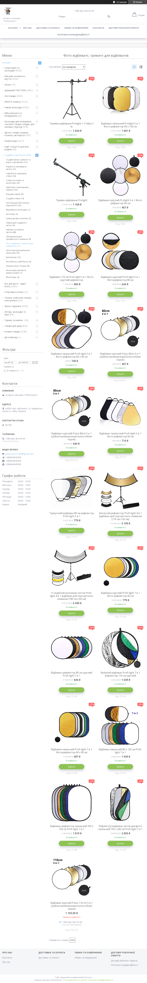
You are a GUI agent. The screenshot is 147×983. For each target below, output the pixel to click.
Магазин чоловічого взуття (14, 77)
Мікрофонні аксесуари (16, 209)
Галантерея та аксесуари (12, 69)
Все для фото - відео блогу (15, 285)
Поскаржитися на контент (75, 980)
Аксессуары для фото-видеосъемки (16, 271)
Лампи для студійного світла (16, 224)
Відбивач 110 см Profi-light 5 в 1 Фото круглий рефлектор (71, 278)
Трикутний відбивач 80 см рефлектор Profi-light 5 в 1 (71, 515)
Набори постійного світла (15, 230)
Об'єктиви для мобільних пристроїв (18, 251)
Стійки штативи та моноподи (15, 181)
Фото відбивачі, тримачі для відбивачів (19, 244)
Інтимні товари (12, 331)
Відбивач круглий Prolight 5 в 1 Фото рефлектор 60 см (120, 202)
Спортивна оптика (13, 292)
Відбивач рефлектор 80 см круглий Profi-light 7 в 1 (71, 674)
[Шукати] (108, 16)
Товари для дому (13, 325)
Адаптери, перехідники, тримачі (17, 188)
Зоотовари (10, 96)
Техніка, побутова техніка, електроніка (18, 299)
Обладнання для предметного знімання (17, 237)
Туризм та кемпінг (13, 320)
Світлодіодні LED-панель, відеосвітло (18, 204)
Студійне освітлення (14, 155)
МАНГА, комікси (12, 101)
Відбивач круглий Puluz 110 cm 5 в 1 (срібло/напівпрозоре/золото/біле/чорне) (72, 905)
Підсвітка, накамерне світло (16, 167)
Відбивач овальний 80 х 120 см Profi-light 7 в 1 (120, 751)
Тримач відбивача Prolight (71, 200)
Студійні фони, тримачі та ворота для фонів (18, 161)
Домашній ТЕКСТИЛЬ (15, 90)
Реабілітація (10, 141)
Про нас (27, 28)
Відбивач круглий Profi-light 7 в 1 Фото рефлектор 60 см (120, 594)
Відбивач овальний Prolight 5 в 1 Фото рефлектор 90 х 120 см (120, 125)
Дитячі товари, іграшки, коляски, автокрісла (16, 134)
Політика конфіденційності (73, 34)
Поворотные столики (16, 266)
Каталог (13, 28)
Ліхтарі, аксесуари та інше (15, 313)
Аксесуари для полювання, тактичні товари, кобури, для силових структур (19, 124)
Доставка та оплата (48, 28)
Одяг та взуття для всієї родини (16, 148)
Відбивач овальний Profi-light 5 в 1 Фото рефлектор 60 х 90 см (71, 355)
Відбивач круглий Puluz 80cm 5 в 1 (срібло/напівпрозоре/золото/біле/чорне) (71, 436)
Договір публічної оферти (124, 28)
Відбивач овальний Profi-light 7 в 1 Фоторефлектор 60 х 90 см (71, 751)
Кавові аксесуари (13, 107)
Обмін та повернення (76, 28)
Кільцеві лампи (13, 194)
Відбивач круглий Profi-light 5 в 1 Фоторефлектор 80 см (120, 278)
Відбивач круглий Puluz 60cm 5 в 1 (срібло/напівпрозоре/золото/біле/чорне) (120, 356)
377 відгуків (121, 2)
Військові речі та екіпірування (13, 114)
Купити (71, 140)
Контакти (98, 28)
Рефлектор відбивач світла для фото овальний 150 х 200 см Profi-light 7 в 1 (120, 828)
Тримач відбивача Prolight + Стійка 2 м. (71, 125)
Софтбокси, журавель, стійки (16, 174)
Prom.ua (88, 977)
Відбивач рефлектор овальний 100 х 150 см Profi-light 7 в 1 (71, 828)
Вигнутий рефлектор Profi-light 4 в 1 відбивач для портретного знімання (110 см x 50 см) (120, 516)
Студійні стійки (13, 198)
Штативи (10, 214)
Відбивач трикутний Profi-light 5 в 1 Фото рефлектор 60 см (120, 435)
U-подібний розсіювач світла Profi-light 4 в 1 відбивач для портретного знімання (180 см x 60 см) (71, 595)
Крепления (11, 257)
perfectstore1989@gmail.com (19, 454)
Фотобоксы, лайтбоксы (17, 261)
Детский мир (10, 337)
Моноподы (11, 277)
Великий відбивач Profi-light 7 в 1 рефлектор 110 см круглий (120, 674)
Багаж (7, 84)
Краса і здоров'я (12, 306)
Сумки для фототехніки (17, 218)
